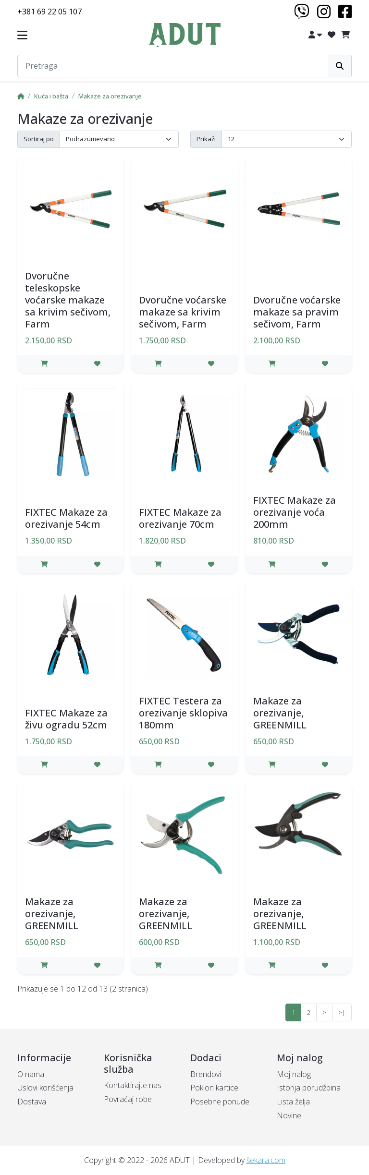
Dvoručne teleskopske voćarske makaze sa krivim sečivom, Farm (68, 299)
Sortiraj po (39, 138)
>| (341, 1012)
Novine (289, 1115)
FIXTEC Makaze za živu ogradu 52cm (66, 718)
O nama (30, 1074)
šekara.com (265, 1160)
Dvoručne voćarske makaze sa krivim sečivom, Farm (182, 311)
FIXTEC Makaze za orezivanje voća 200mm (294, 512)
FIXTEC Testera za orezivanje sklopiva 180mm (183, 712)
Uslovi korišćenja (45, 1087)
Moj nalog (294, 1074)
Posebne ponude (219, 1101)
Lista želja (293, 1101)
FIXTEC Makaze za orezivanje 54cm (66, 518)
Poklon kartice (214, 1087)
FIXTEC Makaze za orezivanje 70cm (180, 518)
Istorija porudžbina (309, 1087)
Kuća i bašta (51, 96)
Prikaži (206, 138)
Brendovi (205, 1074)
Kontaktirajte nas (132, 1085)
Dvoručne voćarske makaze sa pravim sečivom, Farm (297, 311)
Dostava (31, 1101)
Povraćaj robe (128, 1099)
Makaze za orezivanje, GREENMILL (280, 712)
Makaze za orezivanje (110, 96)
